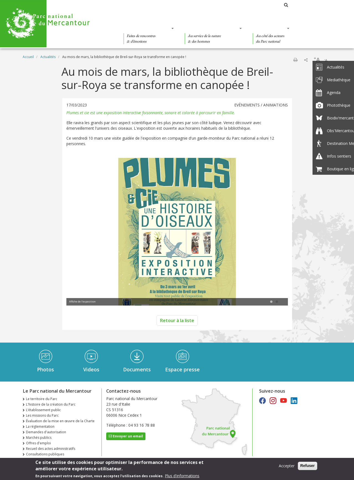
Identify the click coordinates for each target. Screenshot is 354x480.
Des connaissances (211, 28)
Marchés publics (38, 437)
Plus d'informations (182, 475)
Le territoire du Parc (41, 398)
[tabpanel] (177, 232)
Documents (137, 369)
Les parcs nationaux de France (253, 4)
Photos (45, 369)
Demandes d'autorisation (46, 432)
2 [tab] (277, 302)
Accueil (28, 56)
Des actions (269, 28)
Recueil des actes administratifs (50, 448)
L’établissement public (43, 410)
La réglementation (40, 426)
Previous (78, 232)
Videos (91, 369)
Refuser (307, 466)
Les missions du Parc (42, 415)
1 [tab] (271, 302)
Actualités (48, 56)
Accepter (287, 466)
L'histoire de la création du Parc (51, 404)
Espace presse (182, 369)
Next (275, 232)
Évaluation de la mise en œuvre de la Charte (60, 421)
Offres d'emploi (38, 443)
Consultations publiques (45, 454)
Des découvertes (147, 28)
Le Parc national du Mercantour (190, 4)
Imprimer (295, 59)
